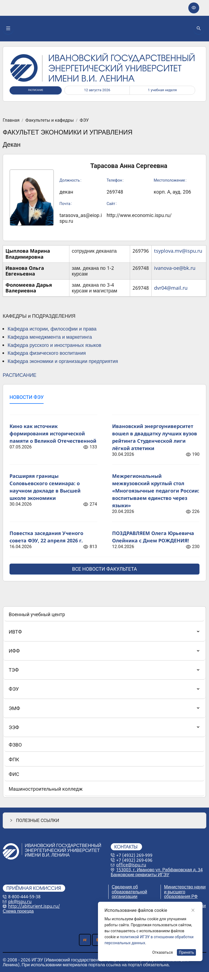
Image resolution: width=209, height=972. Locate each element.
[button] (104, 820)
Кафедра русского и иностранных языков (54, 345)
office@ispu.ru (131, 865)
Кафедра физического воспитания (47, 353)
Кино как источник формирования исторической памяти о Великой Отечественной (53, 433)
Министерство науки (185, 887)
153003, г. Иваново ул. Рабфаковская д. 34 (159, 870)
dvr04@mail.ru (171, 288)
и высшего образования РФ (181, 894)
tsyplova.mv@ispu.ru (178, 250)
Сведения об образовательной (129, 889)
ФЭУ (84, 120)
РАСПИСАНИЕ (19, 375)
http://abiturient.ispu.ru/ (34, 906)
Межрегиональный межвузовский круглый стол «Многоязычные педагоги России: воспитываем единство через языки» (155, 491)
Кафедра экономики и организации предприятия (63, 361)
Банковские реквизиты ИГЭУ (140, 875)
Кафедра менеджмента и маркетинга (50, 337)
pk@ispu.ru (20, 901)
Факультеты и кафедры (49, 120)
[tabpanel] (104, 491)
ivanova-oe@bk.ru (174, 268)
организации (124, 896)
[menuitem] (104, 614)
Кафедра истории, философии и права (52, 328)
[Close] (193, 910)
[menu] (104, 702)
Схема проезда (18, 911)
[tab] (27, 397)
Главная (11, 120)
